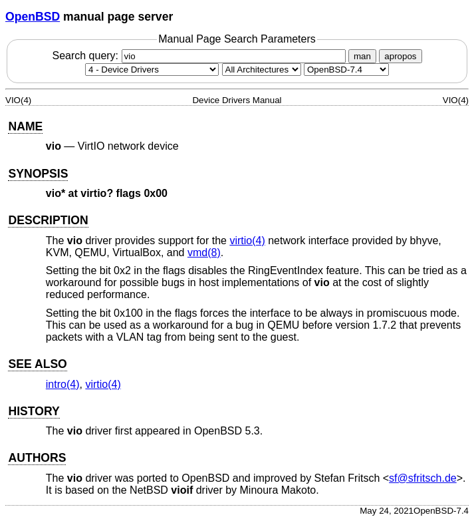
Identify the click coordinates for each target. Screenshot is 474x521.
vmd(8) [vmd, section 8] (204, 252)
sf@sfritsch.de (423, 478)
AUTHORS (37, 457)
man (362, 56)
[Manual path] (346, 69)
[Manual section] (152, 69)
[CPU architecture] (261, 69)
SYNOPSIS (38, 173)
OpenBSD (32, 16)
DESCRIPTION (48, 220)
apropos (400, 56)
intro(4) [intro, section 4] (63, 384)
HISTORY (33, 411)
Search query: (200, 55)
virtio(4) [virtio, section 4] (247, 240)
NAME (25, 126)
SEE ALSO (37, 364)
